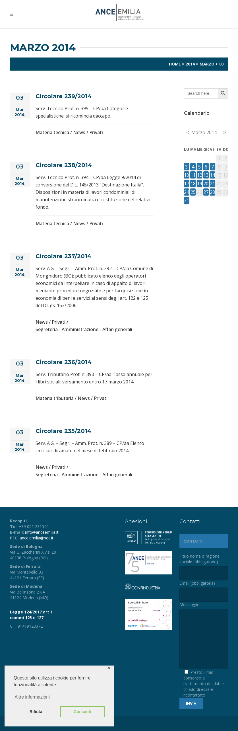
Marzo (207, 64)
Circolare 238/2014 (64, 165)
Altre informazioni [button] (32, 697)
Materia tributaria (55, 398)
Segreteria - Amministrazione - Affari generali (84, 329)
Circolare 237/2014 (63, 256)
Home (175, 64)
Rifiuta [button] (36, 711)
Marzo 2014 (204, 132)
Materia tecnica (52, 132)
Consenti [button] (82, 711)
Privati (96, 132)
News (79, 132)
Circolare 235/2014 (63, 431)
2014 (190, 64)
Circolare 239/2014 (64, 96)
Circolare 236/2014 (64, 362)
